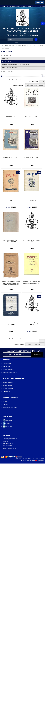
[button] (39, 2)
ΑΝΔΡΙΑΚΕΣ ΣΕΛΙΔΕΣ (32, 116)
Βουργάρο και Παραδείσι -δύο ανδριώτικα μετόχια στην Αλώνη (32, 282)
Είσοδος (5, 401)
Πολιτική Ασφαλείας (8, 388)
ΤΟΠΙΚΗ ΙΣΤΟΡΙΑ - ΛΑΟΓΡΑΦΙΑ (24, 45)
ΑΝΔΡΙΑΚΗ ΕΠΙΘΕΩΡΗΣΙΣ (11, 157)
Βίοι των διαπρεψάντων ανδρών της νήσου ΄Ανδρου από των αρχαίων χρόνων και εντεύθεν (11, 283)
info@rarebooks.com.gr (9, 448)
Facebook (9, 420)
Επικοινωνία (41, 6)
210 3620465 (33, 35)
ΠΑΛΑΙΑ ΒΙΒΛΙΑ (9, 45)
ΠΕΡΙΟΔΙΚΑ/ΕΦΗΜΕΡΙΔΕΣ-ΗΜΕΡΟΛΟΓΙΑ (15, 65)
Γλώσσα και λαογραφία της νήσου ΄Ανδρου (32, 323)
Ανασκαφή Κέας (11, 116)
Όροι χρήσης (6, 366)
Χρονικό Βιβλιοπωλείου (13, 6)
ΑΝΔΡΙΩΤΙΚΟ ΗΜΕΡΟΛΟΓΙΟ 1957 (11, 199)
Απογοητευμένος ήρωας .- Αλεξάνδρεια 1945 (11, 241)
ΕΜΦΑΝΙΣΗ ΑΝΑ (33, 82)
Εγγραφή (5, 404)
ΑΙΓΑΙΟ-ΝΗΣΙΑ (39, 45)
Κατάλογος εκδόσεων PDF (28, 6)
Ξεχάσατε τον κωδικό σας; (10, 407)
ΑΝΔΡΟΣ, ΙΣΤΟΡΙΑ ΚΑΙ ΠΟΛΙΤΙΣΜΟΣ (32, 199)
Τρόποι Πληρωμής (8, 382)
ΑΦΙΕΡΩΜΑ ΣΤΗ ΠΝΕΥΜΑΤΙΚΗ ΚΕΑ (32, 241)
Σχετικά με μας (7, 363)
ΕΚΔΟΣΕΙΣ (5, 58)
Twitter (8, 423)
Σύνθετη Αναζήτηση (13, 42)
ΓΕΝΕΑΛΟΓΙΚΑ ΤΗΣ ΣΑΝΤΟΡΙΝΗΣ (11, 323)
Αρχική (3, 6)
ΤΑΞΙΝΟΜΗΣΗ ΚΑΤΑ (18, 85)
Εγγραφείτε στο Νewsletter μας (22, 351)
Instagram (9, 426)
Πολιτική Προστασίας (8, 369)
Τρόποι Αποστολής (8, 385)
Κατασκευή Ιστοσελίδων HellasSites (32, 460)
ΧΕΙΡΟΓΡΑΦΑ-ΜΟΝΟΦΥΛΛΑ (11, 68)
